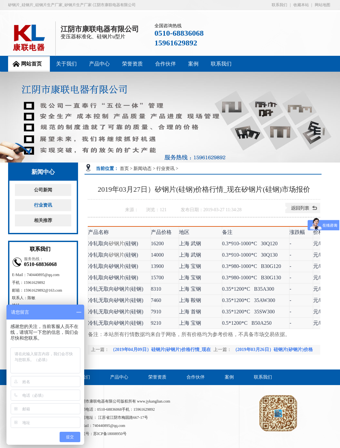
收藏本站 (301, 5)
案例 (193, 64)
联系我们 (279, 5)
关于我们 (66, 64)
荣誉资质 (132, 64)
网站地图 (322, 5)
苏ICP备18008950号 (110, 433)
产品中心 (99, 64)
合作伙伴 (165, 64)
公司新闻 (43, 190)
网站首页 (31, 64)
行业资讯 (43, 205)
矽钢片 (116, 243)
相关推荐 (43, 220)
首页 (124, 168)
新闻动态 (142, 168)
